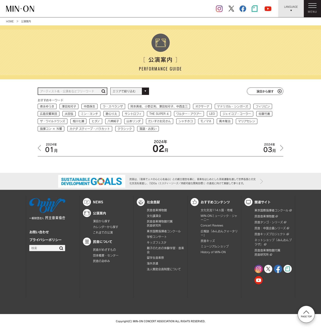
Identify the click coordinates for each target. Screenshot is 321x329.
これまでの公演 (103, 232)
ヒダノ (96, 121)
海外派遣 (152, 263)
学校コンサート (157, 236)
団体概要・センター (106, 255)
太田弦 (69, 113)
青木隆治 (225, 121)
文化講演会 (154, 215)
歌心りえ (111, 113)
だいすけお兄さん (159, 121)
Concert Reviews (212, 225)
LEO (212, 113)
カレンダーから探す (105, 227)
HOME (10, 21)
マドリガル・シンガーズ (232, 106)
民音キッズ (208, 240)
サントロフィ (133, 113)
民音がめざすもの (104, 249)
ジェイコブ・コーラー (237, 113)
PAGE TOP (306, 314)
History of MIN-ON (213, 252)
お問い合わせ (39, 232)
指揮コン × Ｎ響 (51, 128)
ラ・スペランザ (113, 106)
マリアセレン (246, 121)
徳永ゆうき (47, 106)
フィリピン (263, 106)
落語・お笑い (148, 128)
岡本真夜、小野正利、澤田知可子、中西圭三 (159, 106)
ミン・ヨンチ (89, 113)
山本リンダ (134, 121)
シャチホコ (186, 121)
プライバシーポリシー (45, 240)
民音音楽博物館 (157, 210)
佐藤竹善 (264, 113)
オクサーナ (202, 106)
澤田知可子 (69, 106)
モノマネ (205, 121)
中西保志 (89, 106)
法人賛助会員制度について (164, 269)
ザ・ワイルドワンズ (52, 121)
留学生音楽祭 (155, 257)
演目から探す (265, 91)
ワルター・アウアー (189, 113)
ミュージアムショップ (215, 246)
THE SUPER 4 (159, 113)
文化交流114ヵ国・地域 (217, 210)
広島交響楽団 (48, 113)
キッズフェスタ (156, 242)
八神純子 (113, 121)
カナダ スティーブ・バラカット (90, 128)
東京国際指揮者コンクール (164, 231)
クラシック (125, 128)
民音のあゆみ (101, 261)
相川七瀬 (78, 121)
